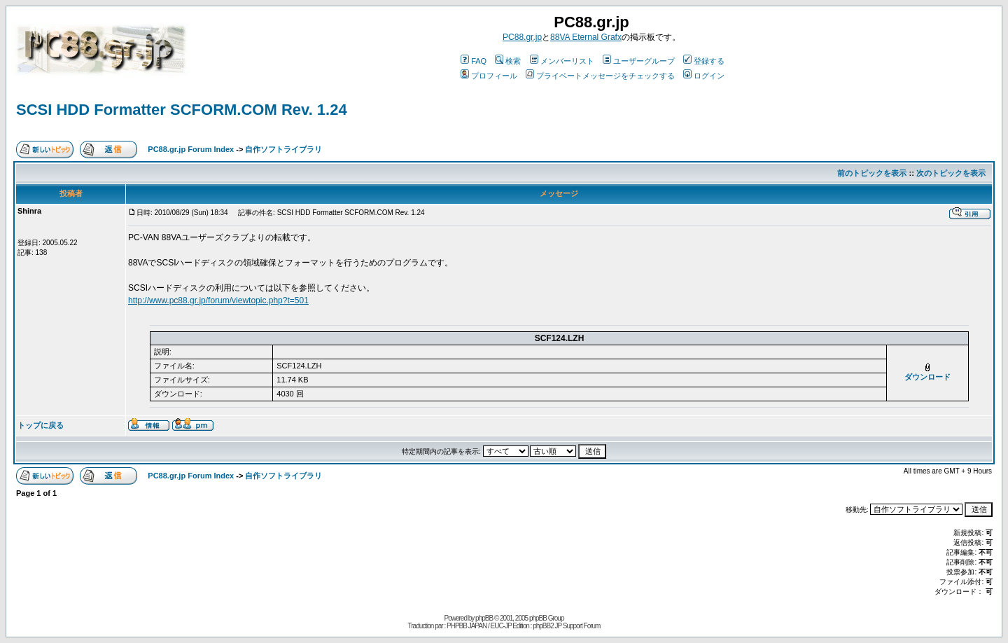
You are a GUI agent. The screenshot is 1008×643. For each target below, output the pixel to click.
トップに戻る (41, 425)
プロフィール (489, 75)
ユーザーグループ (639, 61)
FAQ (473, 61)
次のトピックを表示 (951, 173)
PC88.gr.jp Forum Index (191, 149)
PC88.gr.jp (522, 37)
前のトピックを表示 (871, 173)
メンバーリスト (562, 61)
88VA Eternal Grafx (586, 37)
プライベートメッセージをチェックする (600, 75)
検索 (508, 61)
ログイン (703, 75)
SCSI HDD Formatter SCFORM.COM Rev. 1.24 (181, 109)
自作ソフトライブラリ (283, 149)
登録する (703, 61)
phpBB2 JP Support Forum (566, 626)
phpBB (484, 618)
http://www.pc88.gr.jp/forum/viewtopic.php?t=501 (218, 300)
